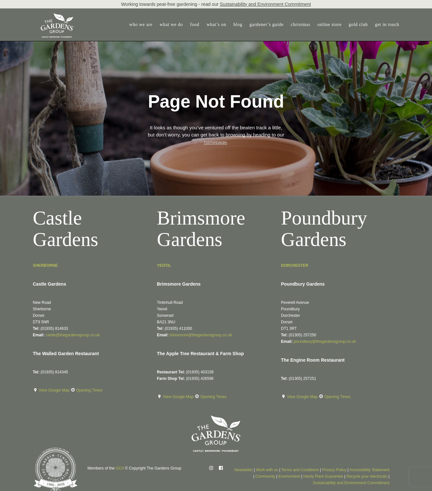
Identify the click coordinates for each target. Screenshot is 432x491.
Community (265, 476)
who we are (141, 24)
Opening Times (89, 390)
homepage (215, 142)
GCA (120, 468)
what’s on (216, 24)
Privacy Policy (334, 470)
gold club (358, 24)
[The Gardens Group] (50, 16)
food (194, 24)
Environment (289, 476)
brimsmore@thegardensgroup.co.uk (201, 335)
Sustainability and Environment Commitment (265, 4)
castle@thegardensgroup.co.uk (72, 335)
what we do (171, 24)
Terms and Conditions (300, 470)
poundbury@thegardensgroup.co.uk (325, 341)
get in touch (387, 24)
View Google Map (54, 390)
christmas (300, 24)
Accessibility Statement (369, 470)
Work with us (267, 470)
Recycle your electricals (367, 476)
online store (329, 24)
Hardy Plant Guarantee (323, 476)
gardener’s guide (266, 24)
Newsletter (243, 470)
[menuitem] (142, 24)
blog (237, 24)
